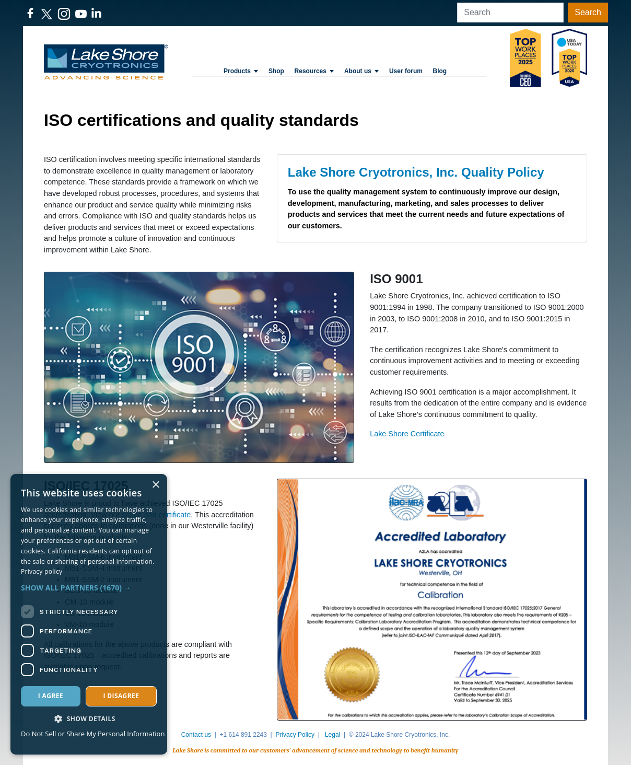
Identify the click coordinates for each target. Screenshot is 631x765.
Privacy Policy (294, 734)
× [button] (155, 485)
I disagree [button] (121, 695)
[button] (89, 587)
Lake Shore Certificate (407, 434)
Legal (332, 734)
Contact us (196, 734)
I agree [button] (50, 695)
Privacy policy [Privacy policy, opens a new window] (41, 571)
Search (588, 12)
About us (361, 71)
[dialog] (88, 614)
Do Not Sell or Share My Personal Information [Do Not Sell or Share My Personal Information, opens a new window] (93, 733)
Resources (314, 71)
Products (241, 71)
